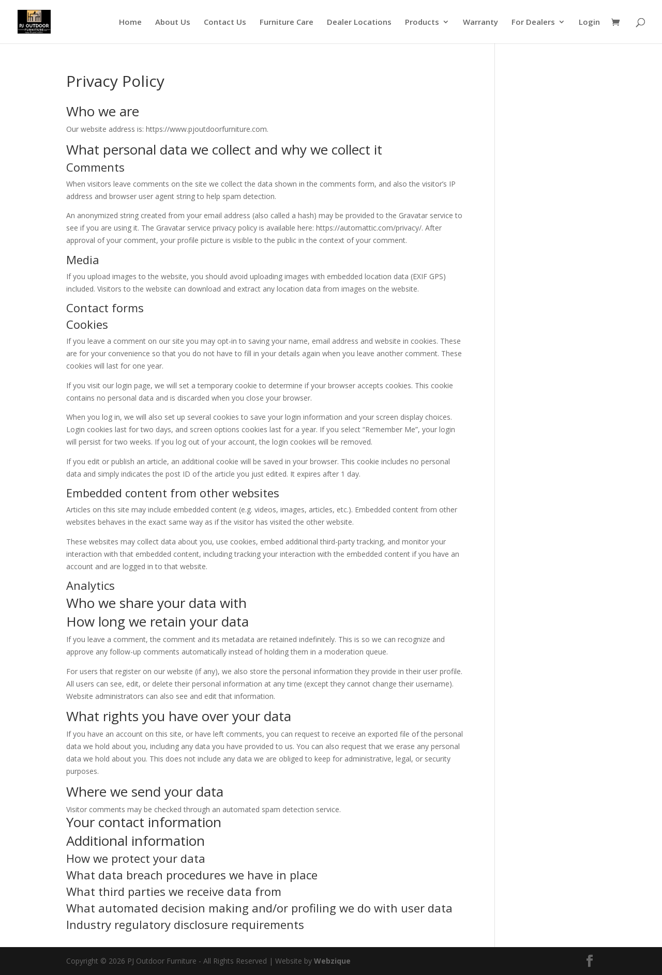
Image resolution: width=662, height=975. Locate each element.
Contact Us (225, 22)
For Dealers (533, 22)
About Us (172, 22)
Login (589, 22)
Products (422, 22)
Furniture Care (286, 22)
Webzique (332, 961)
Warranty (480, 22)
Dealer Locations (359, 22)
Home (130, 22)
